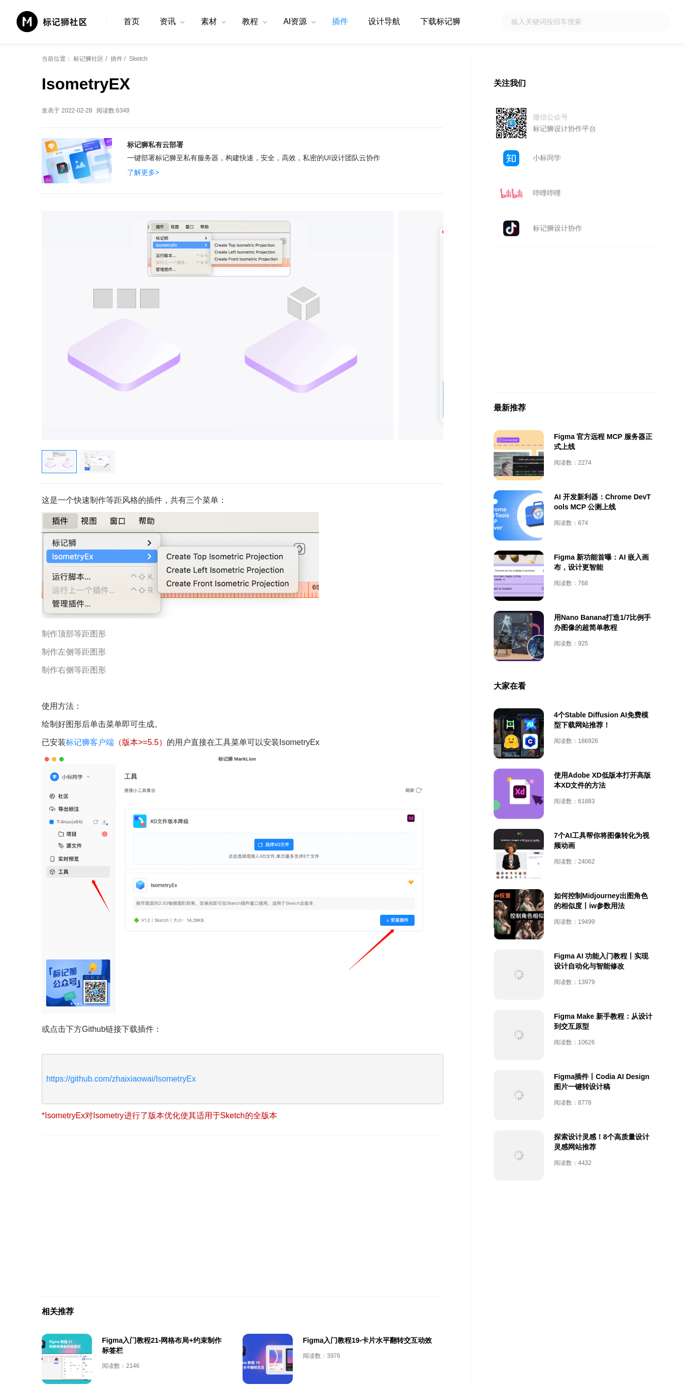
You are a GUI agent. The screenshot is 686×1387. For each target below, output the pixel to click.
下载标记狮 (440, 21)
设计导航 (384, 21)
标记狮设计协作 (557, 228)
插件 (340, 21)
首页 (132, 21)
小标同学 (547, 158)
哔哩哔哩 (547, 193)
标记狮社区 (88, 58)
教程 (250, 21)
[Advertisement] (242, 1215)
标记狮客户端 (90, 742)
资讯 (168, 21)
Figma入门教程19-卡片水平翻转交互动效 (367, 1340)
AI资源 (295, 21)
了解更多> (143, 172)
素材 (209, 21)
